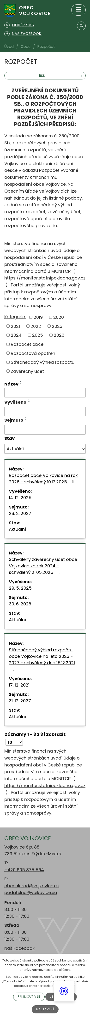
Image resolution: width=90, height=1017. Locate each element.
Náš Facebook (19, 948)
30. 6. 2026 (20, 604)
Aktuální (17, 529)
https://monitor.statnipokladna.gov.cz (44, 278)
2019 (38, 317)
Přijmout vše (29, 997)
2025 (37, 335)
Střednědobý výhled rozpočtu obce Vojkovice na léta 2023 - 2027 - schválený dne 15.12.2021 (42, 659)
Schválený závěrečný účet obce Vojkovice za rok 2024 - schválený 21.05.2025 (43, 565)
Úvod (9, 46)
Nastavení (45, 1009)
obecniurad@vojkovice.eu (31, 886)
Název (11, 384)
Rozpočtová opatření (33, 353)
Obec (25, 46)
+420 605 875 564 (24, 870)
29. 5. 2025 (20, 588)
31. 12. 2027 (20, 701)
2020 (58, 317)
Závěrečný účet (27, 371)
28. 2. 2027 (20, 513)
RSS (61, 75)
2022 (35, 326)
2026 (59, 335)
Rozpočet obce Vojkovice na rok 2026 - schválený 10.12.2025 (43, 478)
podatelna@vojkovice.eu (30, 892)
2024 (16, 335)
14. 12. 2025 (20, 498)
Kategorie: (15, 317)
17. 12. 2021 (19, 685)
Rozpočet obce (27, 344)
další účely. (62, 970)
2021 (15, 326)
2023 (57, 326)
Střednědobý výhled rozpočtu (42, 362)
